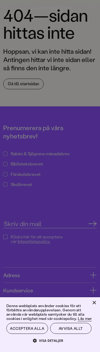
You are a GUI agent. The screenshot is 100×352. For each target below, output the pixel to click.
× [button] (94, 303)
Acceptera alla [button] (27, 328)
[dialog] (50, 176)
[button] (50, 340)
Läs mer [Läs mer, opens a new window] (85, 318)
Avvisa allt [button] (71, 328)
